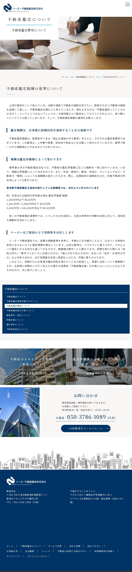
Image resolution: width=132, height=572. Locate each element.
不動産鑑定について (85, 76)
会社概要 (29, 551)
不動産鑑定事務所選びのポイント (23, 301)
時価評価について (15, 319)
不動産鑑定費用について (18, 305)
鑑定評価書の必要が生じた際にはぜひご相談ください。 (99, 367)
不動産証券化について (17, 329)
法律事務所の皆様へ (104, 551)
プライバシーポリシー (38, 556)
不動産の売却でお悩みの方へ (72, 551)
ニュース (45, 551)
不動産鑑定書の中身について (20, 310)
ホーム (65, 76)
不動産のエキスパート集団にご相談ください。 (33, 367)
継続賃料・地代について (18, 315)
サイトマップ (13, 556)
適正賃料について (15, 324)
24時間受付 (86, 428)
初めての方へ (94, 546)
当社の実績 (74, 546)
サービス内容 (55, 546)
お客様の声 (12, 551)
